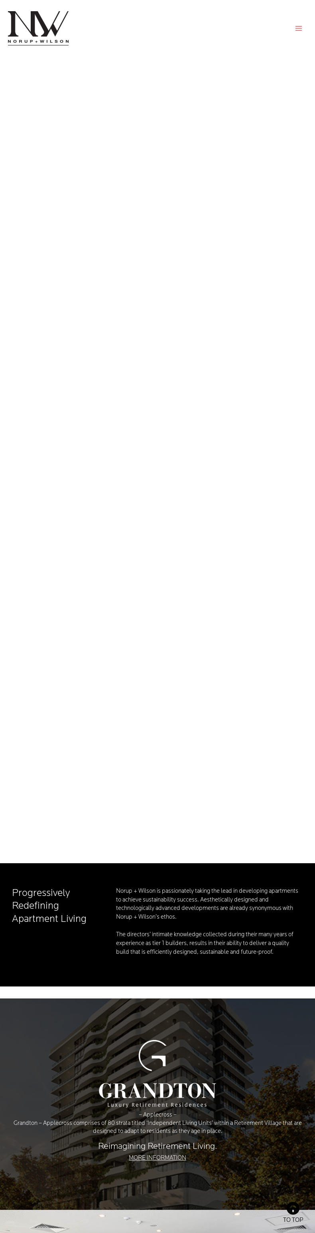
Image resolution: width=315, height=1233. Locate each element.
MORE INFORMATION (157, 1158)
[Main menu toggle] (298, 28)
